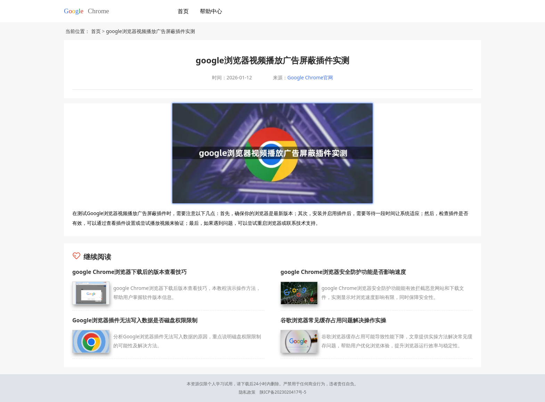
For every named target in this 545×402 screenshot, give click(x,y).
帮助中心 (211, 11)
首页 (183, 11)
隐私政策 (247, 392)
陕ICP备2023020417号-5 (283, 392)
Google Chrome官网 (310, 77)
